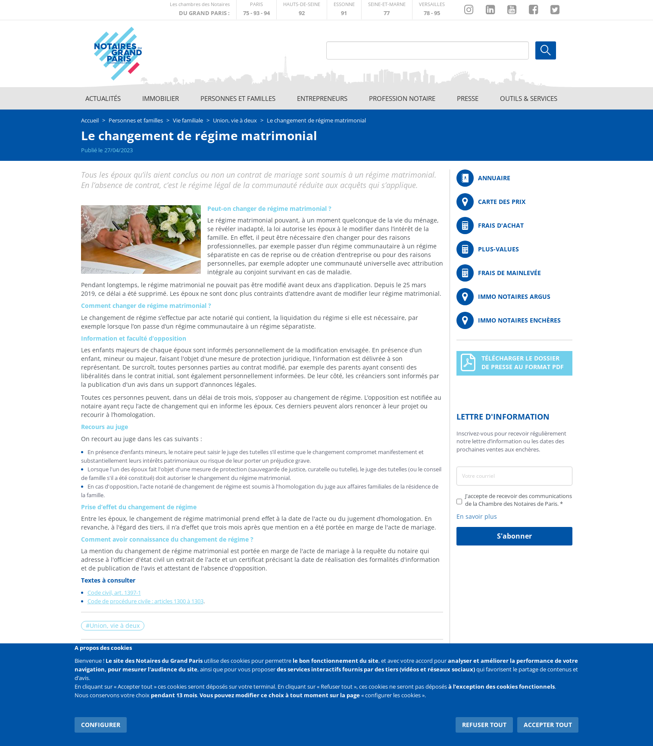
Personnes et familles (237, 98)
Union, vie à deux (235, 120)
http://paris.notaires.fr (256, 9)
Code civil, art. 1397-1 (114, 592)
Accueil (90, 120)
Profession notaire (402, 98)
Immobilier (160, 98)
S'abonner (514, 536)
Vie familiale (188, 120)
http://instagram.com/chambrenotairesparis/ (468, 10)
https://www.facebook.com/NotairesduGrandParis (533, 10)
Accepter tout (548, 724)
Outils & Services (528, 98)
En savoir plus (476, 516)
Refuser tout (484, 724)
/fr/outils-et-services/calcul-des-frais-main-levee (514, 273)
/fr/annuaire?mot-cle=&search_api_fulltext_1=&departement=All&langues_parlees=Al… (514, 178)
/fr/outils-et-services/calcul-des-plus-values (514, 249)
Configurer (100, 724)
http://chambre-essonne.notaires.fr (344, 9)
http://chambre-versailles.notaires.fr (431, 9)
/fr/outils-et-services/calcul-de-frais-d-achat (514, 225)
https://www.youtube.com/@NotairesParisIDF (511, 10)
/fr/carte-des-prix (514, 201)
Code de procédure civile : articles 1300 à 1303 (145, 601)
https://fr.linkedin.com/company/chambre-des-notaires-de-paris (490, 10)
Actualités (103, 98)
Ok (545, 50)
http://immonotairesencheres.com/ (514, 320)
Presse (467, 98)
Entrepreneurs (322, 98)
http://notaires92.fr (302, 9)
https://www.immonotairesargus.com (514, 296)
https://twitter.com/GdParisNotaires (554, 10)
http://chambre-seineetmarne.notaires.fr (387, 9)
